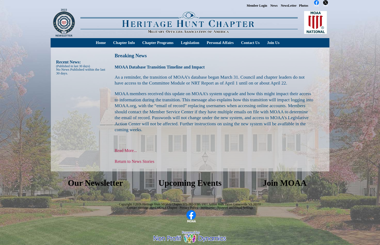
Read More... (126, 150)
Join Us (273, 43)
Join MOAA (285, 183)
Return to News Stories (134, 161)
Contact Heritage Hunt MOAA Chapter (152, 208)
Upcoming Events (190, 183)
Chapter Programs (157, 43)
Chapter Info (124, 43)
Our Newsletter (95, 183)
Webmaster (208, 208)
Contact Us (250, 43)
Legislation (190, 43)
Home (101, 43)
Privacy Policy (188, 208)
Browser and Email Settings (235, 208)
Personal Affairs (220, 43)
